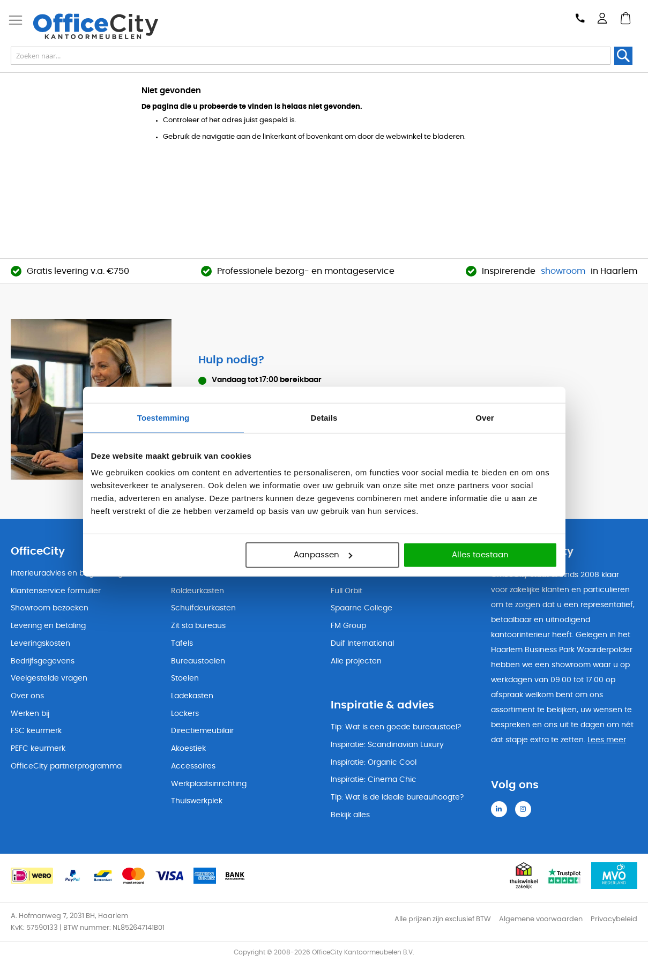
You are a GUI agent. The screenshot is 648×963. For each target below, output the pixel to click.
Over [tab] (484, 417)
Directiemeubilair (202, 731)
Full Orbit (346, 591)
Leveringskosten (40, 643)
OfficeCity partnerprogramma (66, 766)
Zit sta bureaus (198, 626)
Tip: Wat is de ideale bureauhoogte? (397, 797)
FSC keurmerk (36, 731)
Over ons (27, 696)
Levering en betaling (48, 626)
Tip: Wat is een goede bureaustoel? (396, 727)
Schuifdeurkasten (203, 608)
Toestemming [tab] (163, 417)
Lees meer (606, 740)
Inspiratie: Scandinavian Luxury (387, 745)
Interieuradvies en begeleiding (67, 573)
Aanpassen (323, 555)
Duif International (362, 643)
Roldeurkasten (197, 591)
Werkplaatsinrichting (209, 784)
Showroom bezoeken (49, 608)
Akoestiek (188, 748)
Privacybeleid (614, 919)
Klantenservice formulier (56, 591)
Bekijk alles (350, 815)
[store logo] (115, 26)
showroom (563, 271)
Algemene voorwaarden (541, 919)
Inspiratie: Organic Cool (373, 762)
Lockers (185, 714)
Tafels (182, 643)
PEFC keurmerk (38, 748)
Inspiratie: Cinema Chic (373, 779)
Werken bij (30, 714)
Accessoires (193, 766)
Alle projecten (356, 661)
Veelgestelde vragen (49, 678)
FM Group (348, 626)
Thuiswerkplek (196, 801)
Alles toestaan (480, 555)
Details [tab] (324, 417)
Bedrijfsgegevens (43, 661)
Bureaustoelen (198, 661)
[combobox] (310, 56)
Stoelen (185, 678)
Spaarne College (361, 608)
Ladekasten (192, 696)
